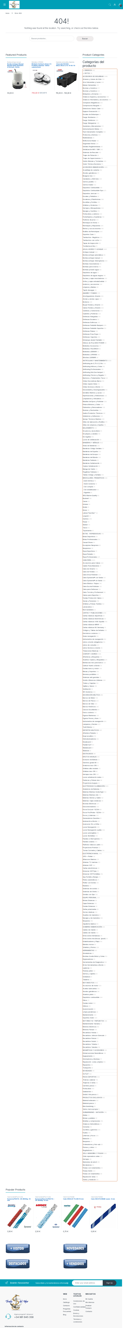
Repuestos (86, 1065)
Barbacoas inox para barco (93, 663)
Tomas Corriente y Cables (92, 850)
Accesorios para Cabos (91, 563)
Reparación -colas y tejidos (93, 1062)
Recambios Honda (89, 1033)
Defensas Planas (89, 331)
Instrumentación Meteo (91, 129)
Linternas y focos (89, 1135)
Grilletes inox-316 (89, 771)
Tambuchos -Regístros (91, 237)
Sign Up (109, 1283)
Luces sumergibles (89, 833)
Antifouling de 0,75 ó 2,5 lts (93, 363)
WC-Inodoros (87, 692)
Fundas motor (88, 1003)
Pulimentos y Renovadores (92, 407)
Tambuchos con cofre (91, 240)
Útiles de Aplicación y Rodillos (94, 422)
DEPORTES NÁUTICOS (91, 730)
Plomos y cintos (88, 1147)
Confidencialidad (79, 1307)
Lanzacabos (87, 607)
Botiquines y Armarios (90, 94)
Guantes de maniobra (90, 915)
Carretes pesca (88, 1086)
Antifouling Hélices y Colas (92, 366)
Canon (85, 501)
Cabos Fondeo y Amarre (91, 308)
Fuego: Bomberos (89, 117)
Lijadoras (86, 968)
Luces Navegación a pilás (92, 830)
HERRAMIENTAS (88, 950)
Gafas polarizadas (89, 909)
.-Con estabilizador (90, 490)
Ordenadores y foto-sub (91, 1144)
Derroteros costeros (90, 633)
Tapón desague (88, 290)
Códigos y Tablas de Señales (93, 630)
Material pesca (88, 1103)
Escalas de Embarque (91, 114)
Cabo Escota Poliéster (91, 586)
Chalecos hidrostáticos (91, 1124)
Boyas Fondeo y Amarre (91, 305)
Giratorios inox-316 (90, 765)
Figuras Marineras (89, 715)
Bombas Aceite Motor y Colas (94, 956)
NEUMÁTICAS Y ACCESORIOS (93, 1050)
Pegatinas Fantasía (90, 472)
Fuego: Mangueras (89, 123)
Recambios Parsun (89, 1038)
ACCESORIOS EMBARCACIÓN (93, 167)
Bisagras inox (87, 176)
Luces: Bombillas (89, 836)
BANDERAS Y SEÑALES (91, 443)
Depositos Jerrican (90, 193)
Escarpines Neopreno (90, 545)
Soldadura (86, 977)
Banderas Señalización (91, 463)
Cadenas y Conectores (91, 311)
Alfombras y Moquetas (91, 657)
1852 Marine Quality (90, 495)
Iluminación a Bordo (90, 821)
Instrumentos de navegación (93, 639)
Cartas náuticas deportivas (92, 616)
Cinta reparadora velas (91, 1156)
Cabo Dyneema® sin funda (92, 580)
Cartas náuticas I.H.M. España (93, 621)
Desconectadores (89, 807)
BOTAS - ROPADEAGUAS (92, 534)
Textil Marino (87, 727)
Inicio (7, 13)
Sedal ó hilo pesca (89, 1094)
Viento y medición (89, 1180)
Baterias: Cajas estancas (92, 801)
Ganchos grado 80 (89, 763)
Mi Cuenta (89, 1299)
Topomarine (87, 530)
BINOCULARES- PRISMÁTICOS (93, 478)
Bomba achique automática (93, 255)
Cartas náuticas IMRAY (91, 624)
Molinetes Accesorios (90, 346)
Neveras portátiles (89, 674)
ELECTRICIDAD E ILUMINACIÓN (94, 786)
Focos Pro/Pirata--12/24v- (92, 812)
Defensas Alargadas (90, 316)
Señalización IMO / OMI (91, 149)
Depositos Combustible (91, 188)
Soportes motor (88, 1018)
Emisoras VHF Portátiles (91, 874)
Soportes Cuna (88, 234)
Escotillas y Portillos (90, 202)
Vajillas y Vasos (88, 686)
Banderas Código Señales (92, 448)
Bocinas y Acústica (90, 88)
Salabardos (87, 1091)
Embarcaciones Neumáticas (93, 1053)
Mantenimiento (88, 1015)
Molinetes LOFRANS (37, 62)
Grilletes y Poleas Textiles (92, 604)
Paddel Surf (87, 745)
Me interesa (90, 1302)
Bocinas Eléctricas (89, 804)
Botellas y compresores (91, 1121)
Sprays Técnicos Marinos (92, 419)
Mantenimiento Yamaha (91, 1024)
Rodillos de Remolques (91, 231)
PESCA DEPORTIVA (89, 1077)
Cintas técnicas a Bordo (91, 387)
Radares (86, 886)
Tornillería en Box (89, 246)
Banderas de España (90, 451)
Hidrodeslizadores (89, 739)
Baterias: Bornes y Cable (92, 798)
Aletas (85, 1115)
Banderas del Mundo (90, 457)
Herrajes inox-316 (89, 774)
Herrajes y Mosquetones (92, 208)
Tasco (85, 528)
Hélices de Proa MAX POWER (93, 343)
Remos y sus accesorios (92, 228)
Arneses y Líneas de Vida (92, 79)
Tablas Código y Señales (92, 475)
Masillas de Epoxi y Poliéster (93, 401)
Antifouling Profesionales (92, 369)
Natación (86, 1138)
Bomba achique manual (14, 62)
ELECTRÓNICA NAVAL (90, 853)
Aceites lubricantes (90, 988)
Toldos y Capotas (89, 683)
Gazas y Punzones (89, 601)
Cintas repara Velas (90, 384)
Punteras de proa (89, 220)
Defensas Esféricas (90, 322)
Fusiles (85, 1133)
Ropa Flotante (88, 554)
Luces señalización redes (92, 777)
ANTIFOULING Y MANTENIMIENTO (95, 360)
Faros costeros (88, 712)
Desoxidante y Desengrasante (94, 390)
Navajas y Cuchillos (90, 211)
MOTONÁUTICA (88, 983)
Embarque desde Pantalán (92, 340)
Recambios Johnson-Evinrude (93, 1035)
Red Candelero (88, 610)
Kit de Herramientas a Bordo (93, 965)
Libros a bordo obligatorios (93, 642)
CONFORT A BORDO (90, 654)
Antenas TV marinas (90, 862)
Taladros (86, 980)
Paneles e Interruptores (91, 839)
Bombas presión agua (91, 270)
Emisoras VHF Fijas (90, 871)
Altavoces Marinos (89, 859)
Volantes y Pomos (89, 947)
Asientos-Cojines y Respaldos (93, 660)
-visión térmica (88, 481)
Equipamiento (87, 1056)
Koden (85, 507)
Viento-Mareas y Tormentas (93, 161)
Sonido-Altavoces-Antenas (92, 680)
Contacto (66, 1305)
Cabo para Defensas (90, 589)
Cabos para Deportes (91, 595)
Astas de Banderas (90, 446)
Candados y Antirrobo (91, 179)
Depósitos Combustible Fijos (65, 62)
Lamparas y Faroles (90, 724)
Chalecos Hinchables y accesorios (95, 100)
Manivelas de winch (90, 1162)
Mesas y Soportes (89, 671)
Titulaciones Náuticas (90, 651)
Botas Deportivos (89, 536)
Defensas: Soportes (90, 337)
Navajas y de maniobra (91, 918)
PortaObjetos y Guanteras (92, 217)
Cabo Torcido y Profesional (93, 592)
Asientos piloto (88, 994)
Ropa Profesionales (90, 557)
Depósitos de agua (90, 272)
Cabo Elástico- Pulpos (91, 583)
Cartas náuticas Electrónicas (93, 619)
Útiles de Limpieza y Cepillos (93, 425)
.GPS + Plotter (88, 856)
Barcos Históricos (89, 707)
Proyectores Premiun (90, 847)
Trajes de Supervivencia (91, 158)
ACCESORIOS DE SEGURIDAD (93, 76)
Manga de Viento (89, 469)
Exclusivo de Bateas (90, 760)
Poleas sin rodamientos (91, 1174)
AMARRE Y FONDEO (90, 293)
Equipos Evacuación (90, 111)
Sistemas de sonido (90, 888)
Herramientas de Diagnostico (93, 962)
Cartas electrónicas (90, 868)
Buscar (85, 39)
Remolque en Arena (90, 223)
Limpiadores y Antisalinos (92, 399)
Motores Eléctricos (89, 1027)
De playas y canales (90, 434)
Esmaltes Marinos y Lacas (92, 393)
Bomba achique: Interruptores (93, 261)
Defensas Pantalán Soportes (93, 328)
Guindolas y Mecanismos (92, 126)
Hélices (85, 1006)
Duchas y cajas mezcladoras (93, 278)
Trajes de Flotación (90, 155)
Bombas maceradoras (91, 264)
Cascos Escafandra (90, 710)
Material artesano (89, 1100)
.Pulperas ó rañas (89, 1083)
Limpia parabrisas (89, 1012)
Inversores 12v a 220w (91, 824)
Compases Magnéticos (91, 103)
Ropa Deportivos (89, 551)
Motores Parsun (88, 1030)
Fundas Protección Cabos (92, 598)
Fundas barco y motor (91, 668)
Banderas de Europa (90, 454)
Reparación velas (89, 1177)
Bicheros (86, 302)
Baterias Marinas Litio (90, 795)
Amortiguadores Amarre (91, 296)
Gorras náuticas (88, 912)
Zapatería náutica (89, 924)
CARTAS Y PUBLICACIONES (92, 613)
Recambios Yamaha (90, 1047)
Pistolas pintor (88, 971)
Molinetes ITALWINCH (90, 349)
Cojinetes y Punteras (90, 314)
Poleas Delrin (87, 1171)
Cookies (76, 1310)
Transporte (87, 1068)
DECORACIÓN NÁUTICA (91, 695)
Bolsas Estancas (89, 900)
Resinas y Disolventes (90, 410)
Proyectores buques (90, 783)
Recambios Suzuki (89, 1041)
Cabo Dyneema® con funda (93, 577)
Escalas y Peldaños (90, 196)
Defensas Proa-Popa (90, 334)
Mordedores (87, 1165)
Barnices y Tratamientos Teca (94, 378)
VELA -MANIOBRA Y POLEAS (93, 1153)
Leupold (86, 516)
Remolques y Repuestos (91, 226)
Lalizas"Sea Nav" (89, 513)
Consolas (86, 1127)
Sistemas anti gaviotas (91, 677)
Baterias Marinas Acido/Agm (93, 792)
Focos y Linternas (89, 815)
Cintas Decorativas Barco (92, 381)
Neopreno (86, 921)
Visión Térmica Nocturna (92, 164)
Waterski (86, 751)
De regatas (87, 437)
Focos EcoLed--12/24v (91, 809)
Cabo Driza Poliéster (90, 575)
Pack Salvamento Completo (93, 132)
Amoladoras (87, 953)
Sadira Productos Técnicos (93, 413)
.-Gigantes (86, 492)
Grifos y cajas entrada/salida (93, 281)
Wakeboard (87, 748)
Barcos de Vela (88, 704)
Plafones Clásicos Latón (91, 845)
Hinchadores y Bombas (91, 1059)
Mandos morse (88, 944)
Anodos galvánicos (90, 991)
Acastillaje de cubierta (91, 170)
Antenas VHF (87, 865)
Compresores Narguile (91, 105)
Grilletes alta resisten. (90, 768)
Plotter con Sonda (89, 883)
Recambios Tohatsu (90, 1044)
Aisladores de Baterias (91, 789)
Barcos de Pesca (89, 701)
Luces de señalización (91, 440)
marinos (86, 519)
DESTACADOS (88, 754)
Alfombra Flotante (89, 733)
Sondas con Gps (89, 894)
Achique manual (88, 252)
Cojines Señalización (90, 466)
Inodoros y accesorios (91, 284)
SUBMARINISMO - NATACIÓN (93, 1112)
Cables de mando (89, 930)
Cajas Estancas (88, 903)
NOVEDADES (87, 1071)
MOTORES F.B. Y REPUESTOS (93, 1021)
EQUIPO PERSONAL (90, 897)
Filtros (85, 1000)
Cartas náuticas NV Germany (93, 627)
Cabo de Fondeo (89, 572)
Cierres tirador (88, 185)
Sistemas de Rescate (90, 152)
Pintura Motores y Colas (91, 404)
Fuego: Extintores (89, 120)
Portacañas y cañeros (91, 214)
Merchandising (88, 1106)
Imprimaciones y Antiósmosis (93, 396)
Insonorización (88, 1009)
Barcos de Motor (89, 698)
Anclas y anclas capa (90, 299)
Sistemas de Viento (90, 891)
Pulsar (85, 522)
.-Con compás (88, 487)
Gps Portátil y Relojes (90, 877)
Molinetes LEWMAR (90, 352)
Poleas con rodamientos (91, 1168)
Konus (85, 510)
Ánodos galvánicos (90, 173)
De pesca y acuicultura (91, 431)
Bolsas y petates (89, 1118)
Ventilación (87, 689)
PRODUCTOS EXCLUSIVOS (92, 1097)
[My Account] (115, 4)
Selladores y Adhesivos (91, 416)
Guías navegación (89, 636)
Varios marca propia (90, 1109)
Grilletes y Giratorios (90, 205)
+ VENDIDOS (87, 70)
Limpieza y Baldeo (89, 287)
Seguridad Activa (89, 143)
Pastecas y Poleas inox (91, 780)
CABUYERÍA (87, 560)
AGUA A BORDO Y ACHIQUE (93, 249)
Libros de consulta (89, 645)
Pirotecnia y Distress (90, 135)
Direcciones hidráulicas (91, 936)
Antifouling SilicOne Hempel (93, 372)
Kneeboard (87, 742)
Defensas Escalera (90, 319)
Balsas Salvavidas (89, 85)
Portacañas (87, 1088)
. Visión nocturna (89, 484)
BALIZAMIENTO (88, 428)
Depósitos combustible (62, 62)
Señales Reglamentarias (91, 146)
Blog (64, 1315)
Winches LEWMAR (89, 357)
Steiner (85, 525)
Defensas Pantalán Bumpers (93, 325)
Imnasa (85, 504)
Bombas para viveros (90, 267)
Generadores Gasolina (91, 818)
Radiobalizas (87, 138)
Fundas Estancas (89, 906)
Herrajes (86, 1159)
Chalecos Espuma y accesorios (94, 97)
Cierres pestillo (88, 182)
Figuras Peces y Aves (90, 718)
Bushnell (86, 498)
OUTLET (86, 1074)
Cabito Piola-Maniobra (91, 566)
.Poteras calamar (89, 1080)
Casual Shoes (88, 542)
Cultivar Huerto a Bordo (91, 666)
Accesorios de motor (90, 985)
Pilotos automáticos (90, 880)
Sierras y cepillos (89, 974)
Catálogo (66, 1302)
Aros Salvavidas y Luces (92, 82)
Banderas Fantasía (89, 460)
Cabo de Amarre (89, 569)
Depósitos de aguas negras (93, 275)
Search (109, 4)
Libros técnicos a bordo (91, 648)
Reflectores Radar (89, 141)
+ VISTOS (86, 73)
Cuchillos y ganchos (90, 1130)
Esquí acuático (88, 736)
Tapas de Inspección (90, 243)
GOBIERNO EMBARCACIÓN (92, 927)
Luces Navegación (89, 827)
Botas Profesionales (90, 539)
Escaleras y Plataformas (92, 199)
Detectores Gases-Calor (92, 108)
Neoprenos (87, 548)
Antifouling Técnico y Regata (93, 375)
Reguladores (87, 1150)
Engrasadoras (88, 959)
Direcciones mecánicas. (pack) (94, 938)
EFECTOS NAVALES (90, 757)
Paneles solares (88, 842)
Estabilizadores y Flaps (91, 941)
